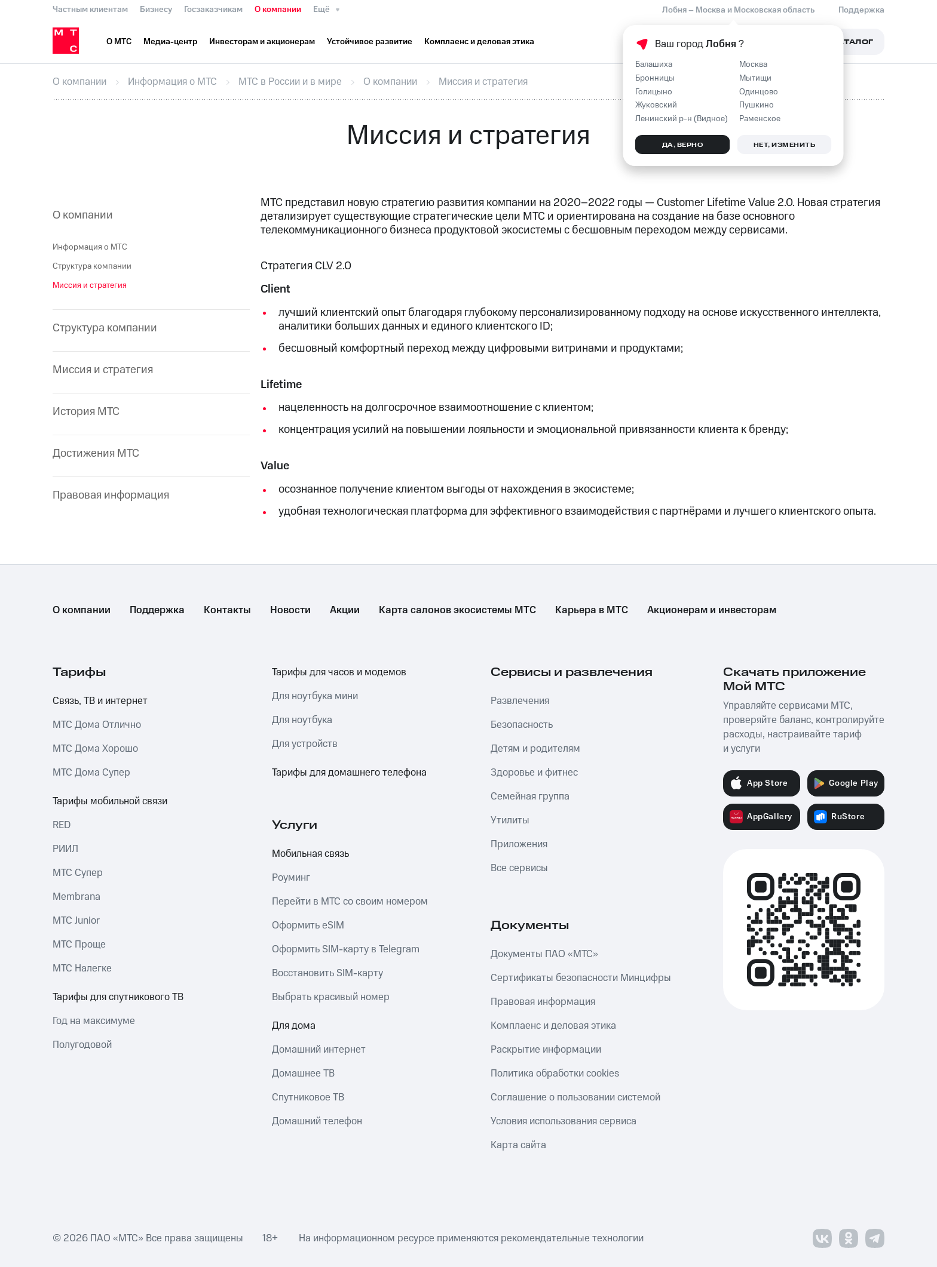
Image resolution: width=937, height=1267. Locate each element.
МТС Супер (78, 873)
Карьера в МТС (591, 610)
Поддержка (157, 610)
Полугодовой (82, 1045)
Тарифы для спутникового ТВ (118, 997)
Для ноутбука (302, 720)
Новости (290, 610)
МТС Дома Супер (91, 772)
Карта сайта (518, 1145)
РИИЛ (65, 849)
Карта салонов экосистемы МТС (457, 610)
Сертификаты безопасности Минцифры (581, 978)
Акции (345, 610)
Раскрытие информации (546, 1049)
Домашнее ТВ (303, 1073)
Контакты (227, 610)
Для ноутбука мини (315, 696)
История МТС (86, 412)
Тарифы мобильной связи (110, 801)
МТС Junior (76, 921)
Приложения (519, 844)
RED (62, 825)
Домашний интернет (319, 1049)
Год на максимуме (94, 1021)
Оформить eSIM (308, 925)
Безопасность (522, 725)
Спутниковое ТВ (308, 1097)
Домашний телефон (317, 1121)
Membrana (76, 897)
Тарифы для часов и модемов (339, 672)
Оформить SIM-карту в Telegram (345, 949)
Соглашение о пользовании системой (575, 1097)
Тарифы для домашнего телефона (349, 772)
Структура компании (92, 266)
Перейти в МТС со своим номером (350, 901)
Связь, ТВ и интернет (100, 701)
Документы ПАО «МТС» (544, 954)
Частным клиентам (90, 10)
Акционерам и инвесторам (711, 610)
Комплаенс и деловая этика (553, 1026)
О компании (278, 10)
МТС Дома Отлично (97, 725)
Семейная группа (530, 796)
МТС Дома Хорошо (95, 749)
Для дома (294, 1026)
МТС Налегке (82, 968)
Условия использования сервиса (563, 1121)
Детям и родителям (535, 749)
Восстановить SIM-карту (327, 973)
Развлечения (520, 701)
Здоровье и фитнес (534, 772)
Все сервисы (519, 868)
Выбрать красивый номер (331, 997)
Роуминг (291, 878)
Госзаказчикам (213, 10)
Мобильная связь (310, 854)
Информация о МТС (90, 247)
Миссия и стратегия (103, 370)
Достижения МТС (96, 454)
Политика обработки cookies (555, 1073)
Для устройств (305, 744)
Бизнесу (156, 10)
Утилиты (510, 820)
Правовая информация (111, 496)
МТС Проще (79, 944)
